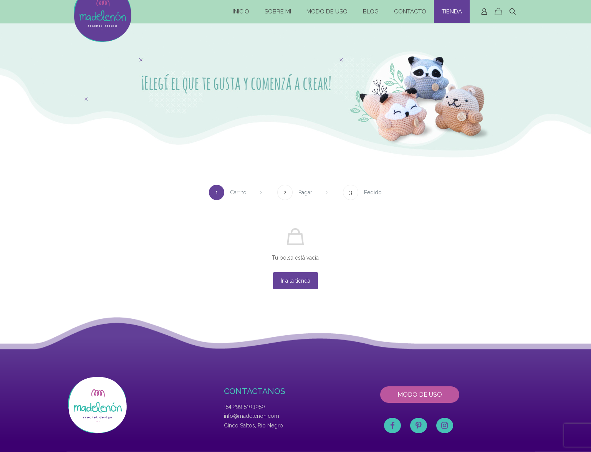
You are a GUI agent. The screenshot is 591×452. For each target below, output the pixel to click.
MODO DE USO (419, 394)
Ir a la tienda (295, 281)
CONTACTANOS (254, 391)
